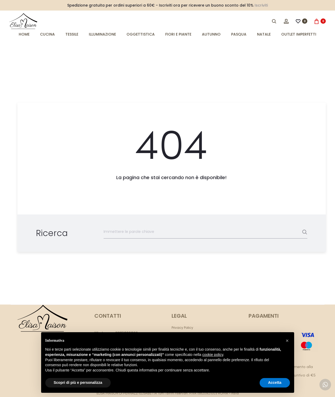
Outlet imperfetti (298, 34)
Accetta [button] (274, 382)
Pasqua (238, 34)
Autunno (211, 34)
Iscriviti (261, 5)
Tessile (71, 34)
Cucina (47, 34)
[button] (287, 340)
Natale (264, 34)
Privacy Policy (182, 327)
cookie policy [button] (212, 354)
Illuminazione (102, 34)
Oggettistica (141, 34)
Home (24, 34)
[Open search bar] (274, 21)
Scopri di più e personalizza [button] (78, 382)
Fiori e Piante (178, 34)
